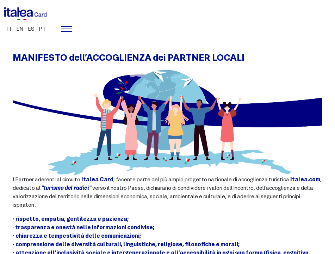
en (20, 29)
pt (42, 29)
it (9, 29)
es (31, 29)
